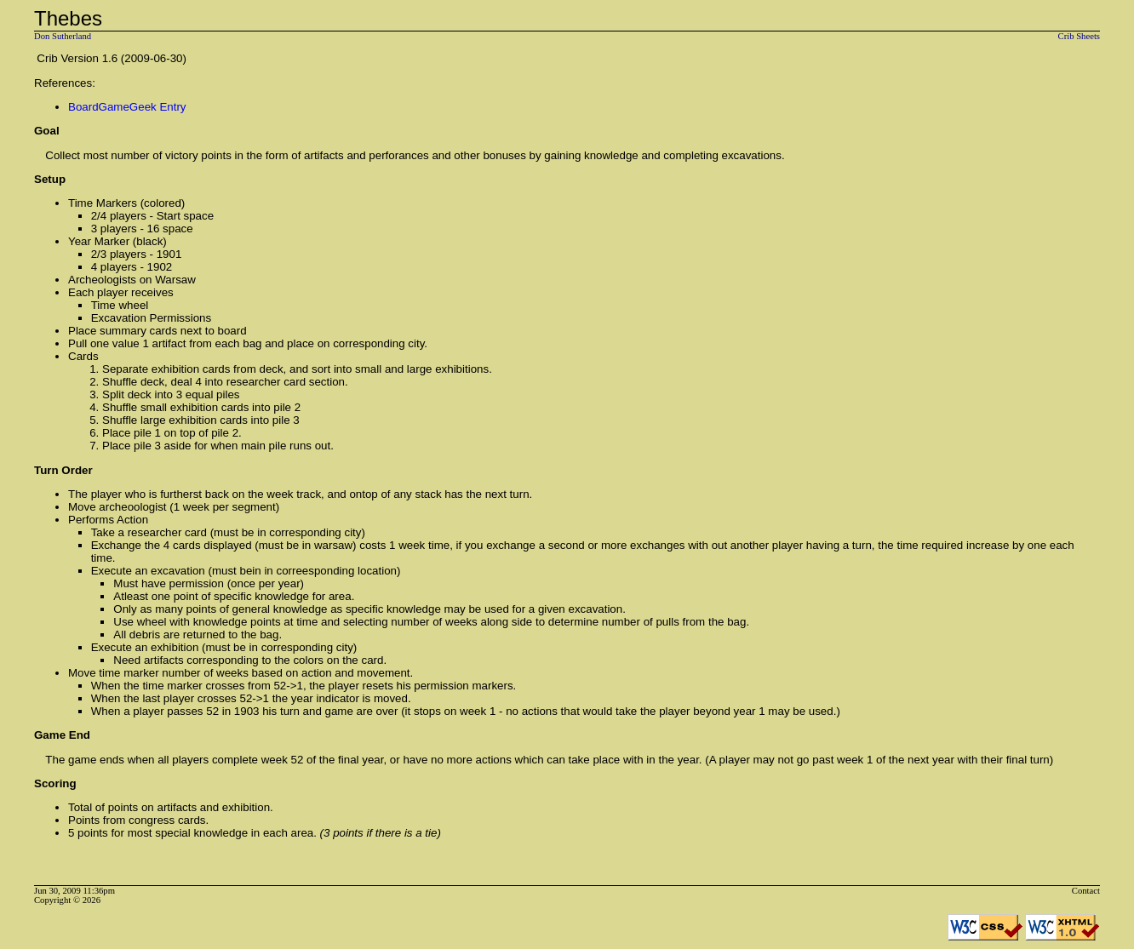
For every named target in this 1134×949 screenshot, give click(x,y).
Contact (1086, 890)
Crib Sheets (1079, 36)
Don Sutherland (62, 36)
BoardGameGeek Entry (127, 106)
